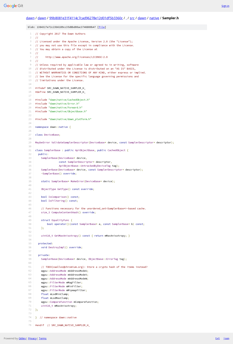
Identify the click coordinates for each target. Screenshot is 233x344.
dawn (30, 18)
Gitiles (22, 338)
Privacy (32, 338)
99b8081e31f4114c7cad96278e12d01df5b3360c (86, 18)
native (154, 18)
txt (217, 338)
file (102, 27)
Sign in (225, 6)
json (226, 338)
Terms (43, 338)
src (132, 18)
